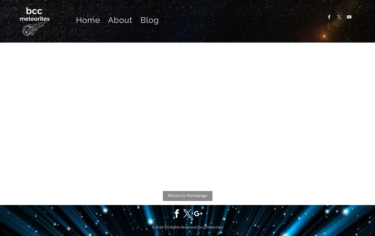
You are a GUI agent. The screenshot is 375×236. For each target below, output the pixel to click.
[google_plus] (198, 214)
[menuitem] (88, 20)
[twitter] (339, 18)
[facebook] (329, 18)
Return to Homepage (187, 195)
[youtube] (349, 18)
